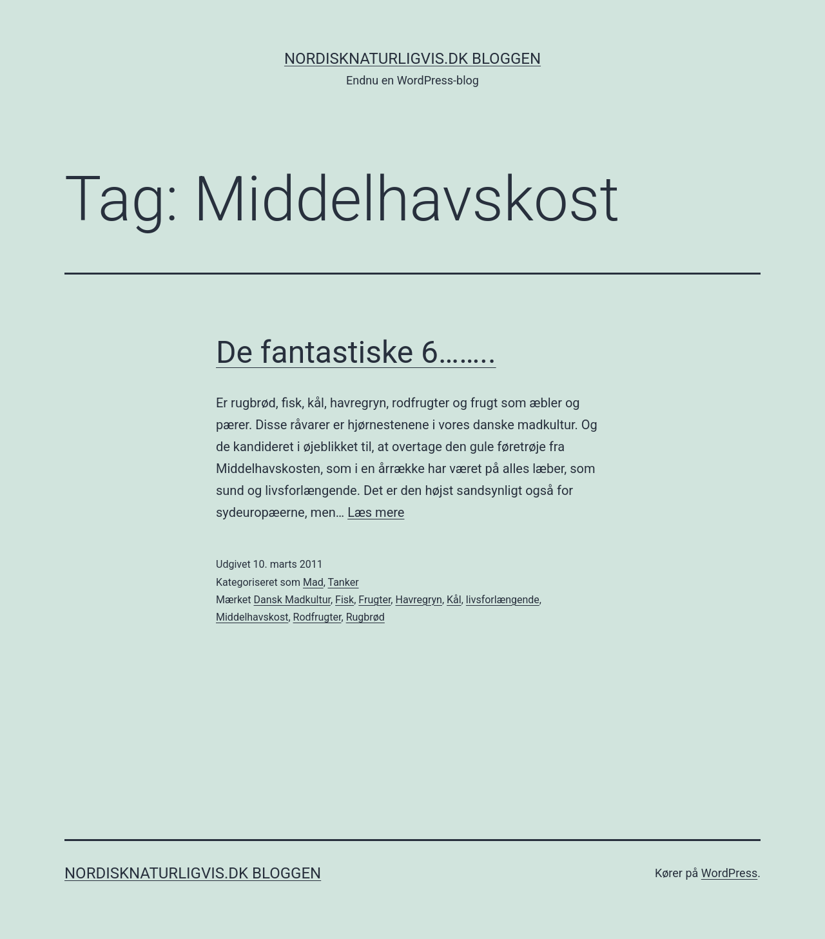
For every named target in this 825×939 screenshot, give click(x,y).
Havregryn (418, 600)
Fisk (344, 600)
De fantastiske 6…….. (356, 352)
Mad (313, 582)
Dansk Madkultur (292, 600)
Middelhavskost (252, 617)
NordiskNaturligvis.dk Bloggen (412, 59)
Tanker (342, 582)
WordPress (729, 873)
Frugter (374, 600)
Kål (454, 600)
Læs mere (375, 512)
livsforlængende (502, 600)
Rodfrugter (317, 617)
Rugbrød (365, 617)
